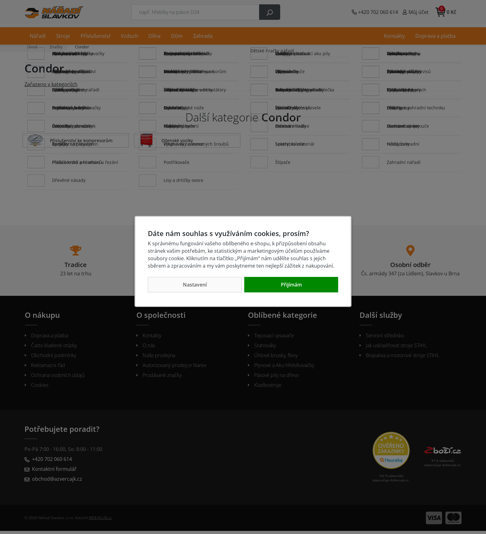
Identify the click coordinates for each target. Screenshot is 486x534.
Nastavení (195, 284)
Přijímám (291, 284)
